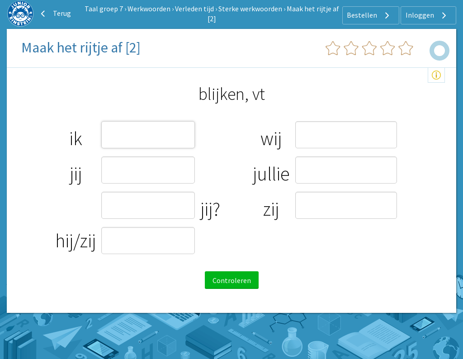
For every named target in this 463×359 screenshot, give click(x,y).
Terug (54, 14)
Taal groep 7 (104, 8)
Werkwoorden (149, 8)
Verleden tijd (194, 8)
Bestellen (369, 15)
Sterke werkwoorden (250, 8)
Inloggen (427, 15)
